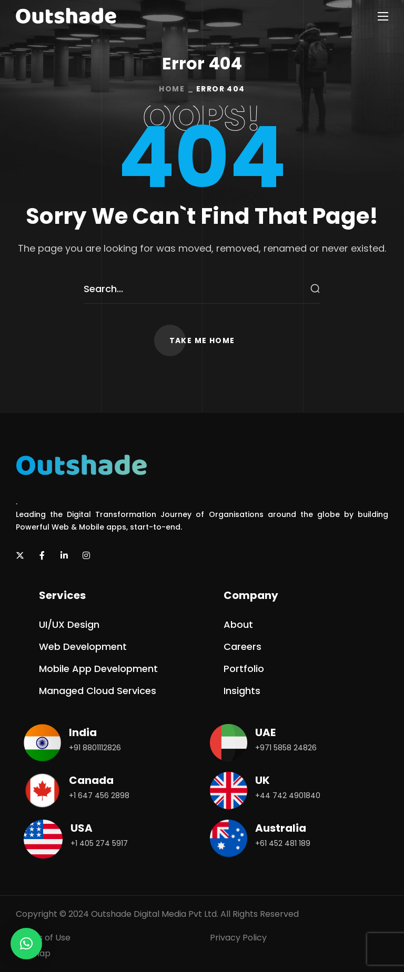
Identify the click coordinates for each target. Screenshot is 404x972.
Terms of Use (43, 938)
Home (172, 89)
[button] (202, 340)
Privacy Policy (238, 938)
